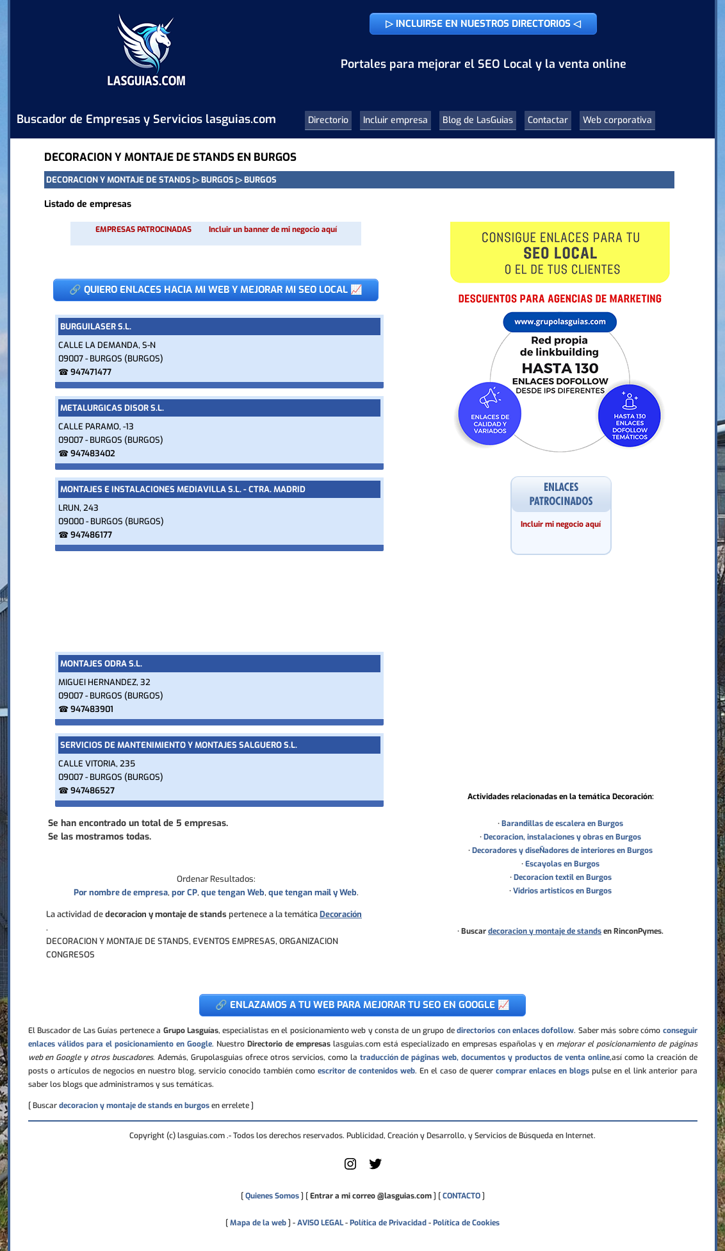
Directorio (328, 120)
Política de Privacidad (388, 1223)
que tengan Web (233, 892)
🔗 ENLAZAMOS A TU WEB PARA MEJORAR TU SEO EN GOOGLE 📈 (362, 1004)
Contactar (548, 120)
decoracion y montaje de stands (544, 931)
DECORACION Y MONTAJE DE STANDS (118, 179)
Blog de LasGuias (478, 120)
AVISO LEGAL (320, 1223)
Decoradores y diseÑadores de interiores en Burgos (562, 850)
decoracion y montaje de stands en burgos (134, 1105)
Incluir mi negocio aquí (561, 524)
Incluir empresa (395, 120)
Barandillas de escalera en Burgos (562, 823)
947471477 (90, 372)
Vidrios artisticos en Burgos (562, 891)
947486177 (91, 534)
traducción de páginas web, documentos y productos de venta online (485, 1057)
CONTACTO (461, 1196)
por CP (184, 892)
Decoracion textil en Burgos (563, 877)
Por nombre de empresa (121, 892)
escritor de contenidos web (366, 1071)
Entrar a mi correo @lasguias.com (371, 1196)
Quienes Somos (272, 1196)
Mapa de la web (257, 1223)
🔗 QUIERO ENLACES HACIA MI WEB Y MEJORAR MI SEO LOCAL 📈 (215, 289)
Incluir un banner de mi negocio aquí (273, 229)
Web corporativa (617, 120)
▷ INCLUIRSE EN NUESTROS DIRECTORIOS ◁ (483, 23)
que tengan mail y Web (312, 892)
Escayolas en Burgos (562, 864)
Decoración (341, 914)
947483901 (91, 709)
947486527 (92, 790)
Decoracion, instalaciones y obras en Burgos (562, 837)
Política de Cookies (466, 1223)
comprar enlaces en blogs (542, 1071)
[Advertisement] (216, 601)
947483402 (92, 453)
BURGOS (217, 179)
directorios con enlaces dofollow (515, 1030)
